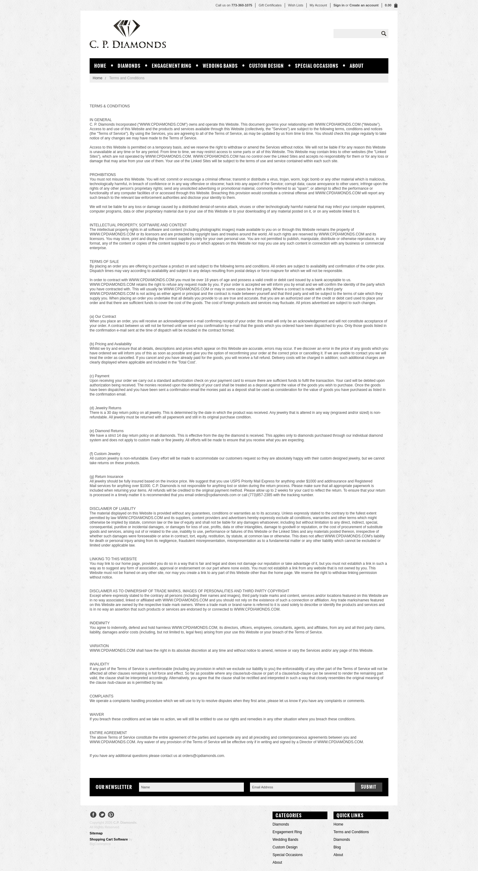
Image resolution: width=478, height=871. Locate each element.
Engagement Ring (171, 65)
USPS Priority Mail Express (252, 481)
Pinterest (111, 815)
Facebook (93, 815)
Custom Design (266, 65)
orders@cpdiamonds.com (216, 495)
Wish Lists (295, 5)
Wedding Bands (220, 65)
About (357, 65)
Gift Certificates (270, 5)
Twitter (102, 815)
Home (97, 78)
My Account (318, 5)
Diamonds (129, 65)
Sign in (339, 5)
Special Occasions (316, 65)
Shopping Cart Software (109, 839)
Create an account (363, 5)
